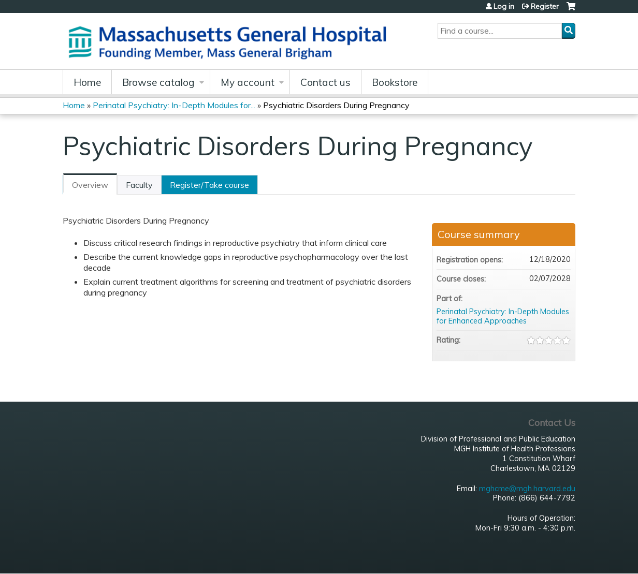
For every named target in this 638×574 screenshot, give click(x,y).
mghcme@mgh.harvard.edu (527, 488)
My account (247, 82)
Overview (90, 185)
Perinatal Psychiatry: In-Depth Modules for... (174, 105)
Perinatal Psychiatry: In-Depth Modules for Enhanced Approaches (503, 316)
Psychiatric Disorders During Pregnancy (336, 105)
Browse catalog (158, 82)
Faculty (139, 185)
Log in (504, 6)
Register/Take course (209, 185)
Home (87, 82)
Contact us (325, 82)
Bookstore (394, 82)
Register (545, 6)
